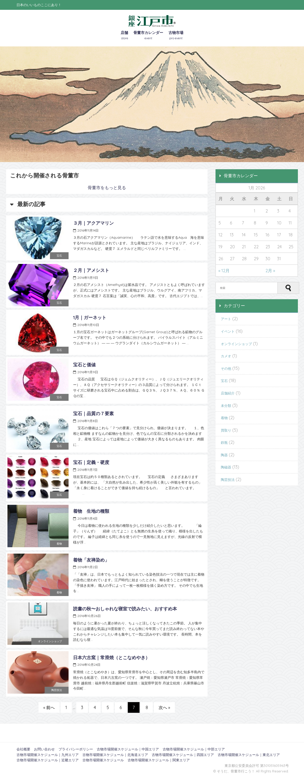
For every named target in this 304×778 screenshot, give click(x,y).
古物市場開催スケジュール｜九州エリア (47, 755)
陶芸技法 (56, 690)
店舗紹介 (228, 393)
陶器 (224, 455)
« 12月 (224, 270)
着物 (59, 543)
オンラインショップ (50, 641)
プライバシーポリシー (75, 749)
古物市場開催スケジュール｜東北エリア (249, 755)
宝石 (59, 255)
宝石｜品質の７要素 (93, 413)
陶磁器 (226, 467)
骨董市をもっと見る (107, 187)
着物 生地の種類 (91, 511)
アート (226, 319)
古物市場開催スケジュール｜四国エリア (183, 755)
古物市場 (175, 35)
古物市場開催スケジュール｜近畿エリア (47, 760)
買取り (226, 430)
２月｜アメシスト (91, 270)
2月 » (270, 270)
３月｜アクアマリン (93, 223)
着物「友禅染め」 (91, 560)
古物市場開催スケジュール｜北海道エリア (115, 755)
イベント (228, 331)
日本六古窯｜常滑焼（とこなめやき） (111, 657)
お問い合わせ (44, 749)
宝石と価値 (84, 364)
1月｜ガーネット (89, 317)
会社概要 (23, 749)
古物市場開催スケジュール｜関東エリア (159, 760)
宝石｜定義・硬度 (91, 462)
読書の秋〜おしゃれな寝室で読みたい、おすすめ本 (125, 608)
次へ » (164, 707)
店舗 (124, 35)
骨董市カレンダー (148, 35)
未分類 (226, 405)
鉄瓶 (224, 442)
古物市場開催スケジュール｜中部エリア (194, 749)
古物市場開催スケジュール (103, 760)
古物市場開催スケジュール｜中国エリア (128, 749)
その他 (226, 368)
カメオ (226, 356)
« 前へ (49, 707)
